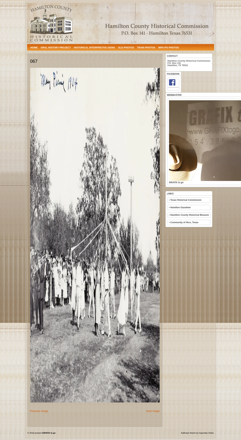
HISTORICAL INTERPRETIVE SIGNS (94, 47)
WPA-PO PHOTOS (168, 47)
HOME (34, 47)
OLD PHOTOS (126, 47)
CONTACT (172, 56)
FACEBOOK (173, 74)
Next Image (152, 411)
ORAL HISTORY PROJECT (56, 47)
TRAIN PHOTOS (146, 47)
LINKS (170, 193)
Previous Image (39, 411)
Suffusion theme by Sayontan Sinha (197, 433)
